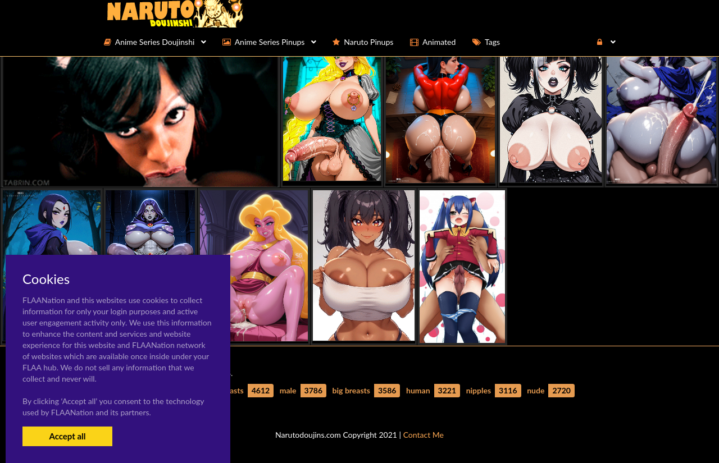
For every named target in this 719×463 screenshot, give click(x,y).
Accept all (67, 436)
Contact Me (423, 434)
